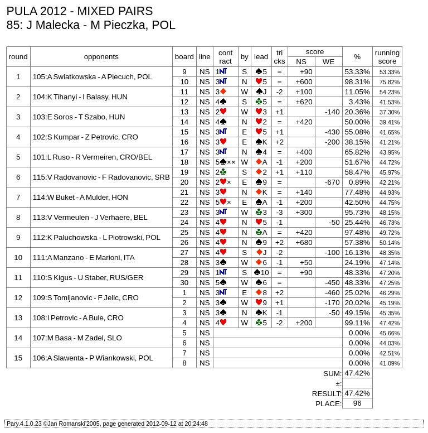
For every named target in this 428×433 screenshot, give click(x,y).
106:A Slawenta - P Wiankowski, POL (93, 358)
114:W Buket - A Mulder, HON (80, 197)
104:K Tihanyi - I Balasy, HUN (80, 97)
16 (184, 142)
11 (184, 92)
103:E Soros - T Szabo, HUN (79, 117)
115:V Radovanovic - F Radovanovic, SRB (101, 177)
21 (184, 192)
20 (184, 182)
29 (184, 272)
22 (184, 202)
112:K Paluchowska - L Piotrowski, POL (96, 237)
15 (184, 132)
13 (184, 112)
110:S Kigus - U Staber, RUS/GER (88, 277)
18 (184, 162)
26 (184, 242)
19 (184, 172)
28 (184, 262)
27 (184, 252)
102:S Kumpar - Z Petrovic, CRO (85, 137)
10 (184, 82)
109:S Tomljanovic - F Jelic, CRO (86, 298)
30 (184, 282)
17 (184, 152)
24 (184, 222)
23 (184, 212)
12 (184, 102)
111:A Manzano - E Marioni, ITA (84, 257)
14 (184, 122)
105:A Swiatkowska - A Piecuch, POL (92, 77)
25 (184, 232)
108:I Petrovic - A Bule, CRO (78, 318)
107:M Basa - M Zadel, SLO (77, 338)
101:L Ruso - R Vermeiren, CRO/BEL (93, 157)
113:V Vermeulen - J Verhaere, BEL (90, 217)
